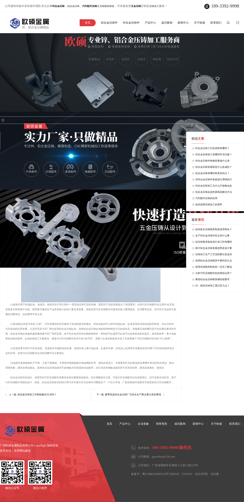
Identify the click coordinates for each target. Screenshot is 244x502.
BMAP (174, 473)
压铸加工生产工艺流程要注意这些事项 (213, 255)
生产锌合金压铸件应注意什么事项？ (212, 236)
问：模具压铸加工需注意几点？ (212, 285)
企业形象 (143, 423)
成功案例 (166, 22)
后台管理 (201, 473)
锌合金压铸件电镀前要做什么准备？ (212, 161)
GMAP (187, 473)
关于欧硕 (199, 22)
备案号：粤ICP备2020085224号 (150, 473)
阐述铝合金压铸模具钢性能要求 (212, 279)
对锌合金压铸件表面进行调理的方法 (213, 180)
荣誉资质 (161, 423)
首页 (87, 22)
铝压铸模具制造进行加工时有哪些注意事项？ (213, 243)
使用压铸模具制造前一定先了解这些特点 (213, 268)
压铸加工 (154, 6)
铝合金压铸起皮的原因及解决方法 (213, 192)
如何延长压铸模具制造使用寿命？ (213, 229)
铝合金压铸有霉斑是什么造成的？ (213, 167)
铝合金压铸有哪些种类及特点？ (212, 173)
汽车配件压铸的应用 (206, 198)
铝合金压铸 (73, 6)
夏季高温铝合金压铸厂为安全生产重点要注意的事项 (133, 394)
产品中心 (150, 22)
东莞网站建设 (22, 450)
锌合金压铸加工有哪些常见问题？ (213, 154)
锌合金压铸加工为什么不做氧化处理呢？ (213, 186)
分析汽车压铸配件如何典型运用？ (213, 273)
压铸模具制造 (107, 6)
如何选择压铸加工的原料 (208, 204)
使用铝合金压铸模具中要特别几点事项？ (213, 261)
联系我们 (216, 22)
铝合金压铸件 (109, 22)
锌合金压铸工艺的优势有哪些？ (212, 148)
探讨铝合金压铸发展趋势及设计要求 (213, 249)
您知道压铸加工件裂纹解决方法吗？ (36, 394)
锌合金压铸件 (131, 22)
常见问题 (53, 120)
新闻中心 (183, 22)
